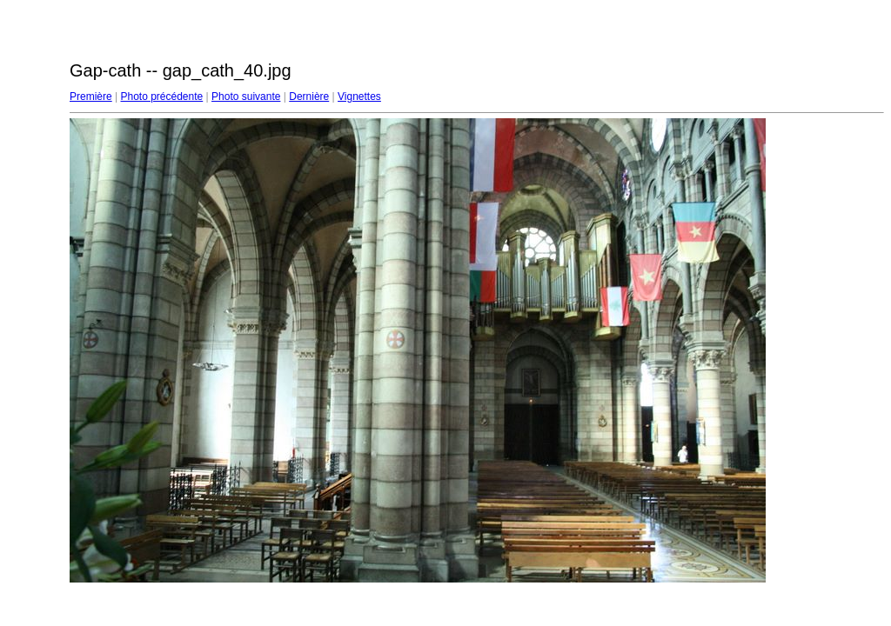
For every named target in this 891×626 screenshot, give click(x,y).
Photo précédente (161, 96)
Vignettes (359, 96)
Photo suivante (245, 96)
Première (91, 96)
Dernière (309, 96)
